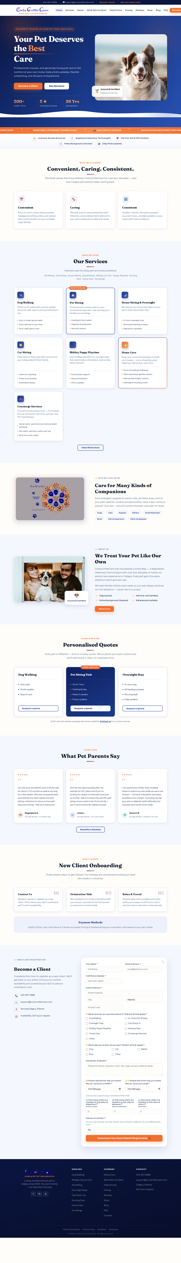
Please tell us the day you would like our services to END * (143, 1082)
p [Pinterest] (45, 1194)
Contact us (105, 721)
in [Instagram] (39, 1194)
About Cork (109, 1175)
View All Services (90, 447)
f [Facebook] (33, 1194)
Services (69, 10)
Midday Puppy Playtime (98, 1028)
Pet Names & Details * (96, 1061)
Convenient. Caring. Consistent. (90, 168)
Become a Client (28, 86)
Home (59, 10)
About (80, 10)
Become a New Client (131, 2)
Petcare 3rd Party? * (96, 1118)
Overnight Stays (79, 1190)
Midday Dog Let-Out (82, 1180)
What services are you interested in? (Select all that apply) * (116, 1014)
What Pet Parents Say (90, 756)
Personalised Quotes (90, 644)
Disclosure (113, 1229)
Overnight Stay (94, 1023)
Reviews (140, 10)
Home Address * (94, 988)
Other (90, 1039)
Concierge (77, 1210)
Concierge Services (136, 1033)
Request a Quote (107, 2)
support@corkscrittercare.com (151, 1180)
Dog (89, 1049)
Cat (115, 1049)
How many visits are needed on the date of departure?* (97, 1103)
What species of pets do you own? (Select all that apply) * (115, 1045)
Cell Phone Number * (96, 976)
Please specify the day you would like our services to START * (103, 1082)
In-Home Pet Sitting (136, 1018)
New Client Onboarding (90, 865)
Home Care (93, 1033)
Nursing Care (133, 1028)
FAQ (166, 10)
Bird (89, 1054)
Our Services (90, 261)
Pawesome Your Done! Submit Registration (124, 1138)
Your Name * (92, 964)
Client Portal (116, 10)
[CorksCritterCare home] (33, 10)
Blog (158, 10)
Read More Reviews (90, 829)
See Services (56, 86)
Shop (150, 10)
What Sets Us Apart (96, 10)
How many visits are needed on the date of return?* (149, 1103)
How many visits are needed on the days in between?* (123, 1103)
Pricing (128, 10)
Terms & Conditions (71, 1229)
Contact (108, 1215)
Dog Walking (93, 1018)
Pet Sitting (77, 1185)
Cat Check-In (133, 1023)
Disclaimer (101, 1229)
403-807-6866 (143, 1175)
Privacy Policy (89, 1229)
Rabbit (142, 1049)
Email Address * (133, 964)
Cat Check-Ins (79, 1195)
